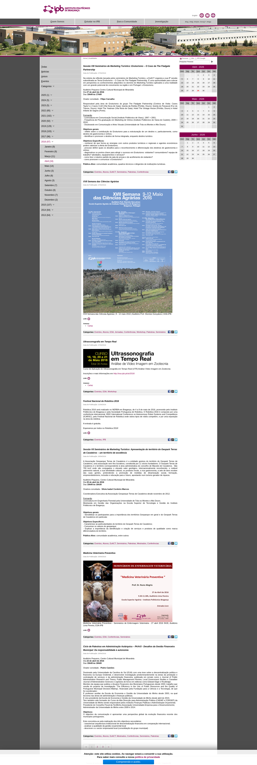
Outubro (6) (50, 190)
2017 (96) (47, 136)
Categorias (48, 86)
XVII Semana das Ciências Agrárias (101, 181)
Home (85, 58)
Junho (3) (49, 171)
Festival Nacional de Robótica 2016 (101, 401)
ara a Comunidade (127, 21)
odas (44, 67)
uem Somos (57, 21)
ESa (209, 22)
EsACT (113, 172)
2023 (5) (47, 105)
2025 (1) (47, 95)
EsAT (203, 22)
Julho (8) (49, 175)
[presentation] (183, 59)
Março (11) (50, 156)
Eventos (98, 172)
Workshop (141, 332)
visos (44, 76)
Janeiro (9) (50, 146)
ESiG (196, 22)
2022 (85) (47, 110)
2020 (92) (47, 121)
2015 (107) (48, 204)
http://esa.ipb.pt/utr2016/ (124, 373)
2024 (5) (47, 100)
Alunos (106, 172)
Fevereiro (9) (51, 151)
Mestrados (141, 543)
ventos (45, 81)
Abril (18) (49, 161)
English (194, 15)
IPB (104, 440)
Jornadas (119, 332)
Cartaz (90, 326)
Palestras (132, 172)
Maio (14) (49, 166)
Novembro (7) (51, 195)
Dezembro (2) (51, 200)
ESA (112, 332)
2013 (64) (47, 215)
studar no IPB (92, 21)
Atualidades (93, 58)
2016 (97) (47, 141)
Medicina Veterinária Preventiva (99, 553)
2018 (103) (48, 131)
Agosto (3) (49, 180)
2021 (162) (48, 115)
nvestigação (161, 21)
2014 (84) (47, 210)
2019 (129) (48, 126)
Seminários (122, 172)
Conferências (143, 172)
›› (108, 747)
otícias (45, 71)
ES (186, 22)
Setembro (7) (51, 185)
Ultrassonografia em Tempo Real (100, 341)
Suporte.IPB (166, 763)
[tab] (183, 59)
